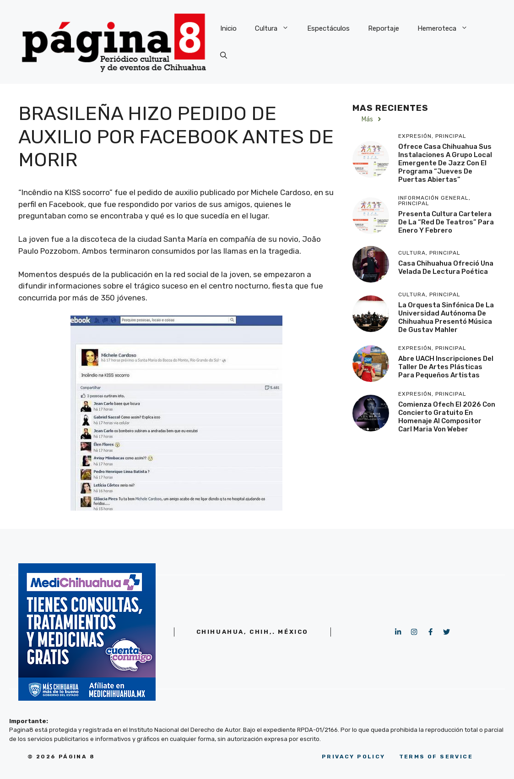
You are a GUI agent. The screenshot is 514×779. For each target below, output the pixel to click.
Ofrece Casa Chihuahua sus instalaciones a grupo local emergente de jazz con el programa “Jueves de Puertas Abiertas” (445, 163)
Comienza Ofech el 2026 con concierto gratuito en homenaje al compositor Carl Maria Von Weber (446, 416)
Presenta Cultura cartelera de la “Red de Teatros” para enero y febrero (446, 222)
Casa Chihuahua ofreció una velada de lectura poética (445, 267)
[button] (223, 56)
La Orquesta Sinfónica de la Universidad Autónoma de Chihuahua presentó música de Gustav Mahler (446, 317)
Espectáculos (328, 28)
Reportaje (383, 28)
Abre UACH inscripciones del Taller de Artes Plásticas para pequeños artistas (445, 366)
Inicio (228, 28)
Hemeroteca (447, 28)
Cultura (276, 28)
